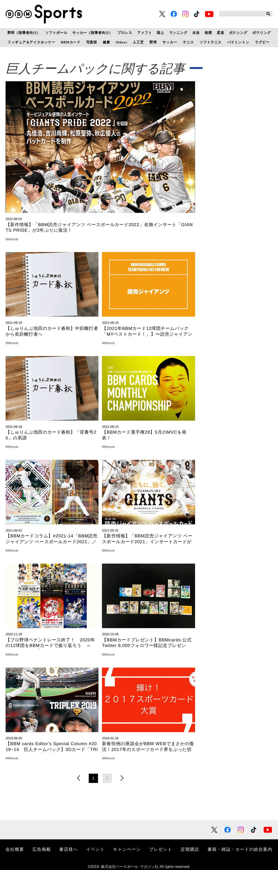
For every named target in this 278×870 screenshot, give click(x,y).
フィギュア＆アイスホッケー (31, 42)
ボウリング (261, 33)
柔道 (220, 33)
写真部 (91, 42)
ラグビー (262, 42)
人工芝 (138, 42)
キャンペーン (127, 849)
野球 (153, 42)
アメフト (144, 33)
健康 (106, 42)
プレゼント (160, 849)
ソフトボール (56, 33)
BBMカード (70, 42)
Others (121, 42)
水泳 (196, 33)
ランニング (178, 33)
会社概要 (15, 849)
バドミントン (238, 42)
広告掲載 (41, 849)
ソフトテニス (210, 42)
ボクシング (238, 33)
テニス (188, 42)
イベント (95, 849)
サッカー (169, 42)
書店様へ (68, 849)
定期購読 (190, 849)
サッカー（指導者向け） (92, 33)
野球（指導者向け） (24, 33)
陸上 (160, 33)
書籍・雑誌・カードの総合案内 (240, 849)
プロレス (124, 33)
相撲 (208, 33)
